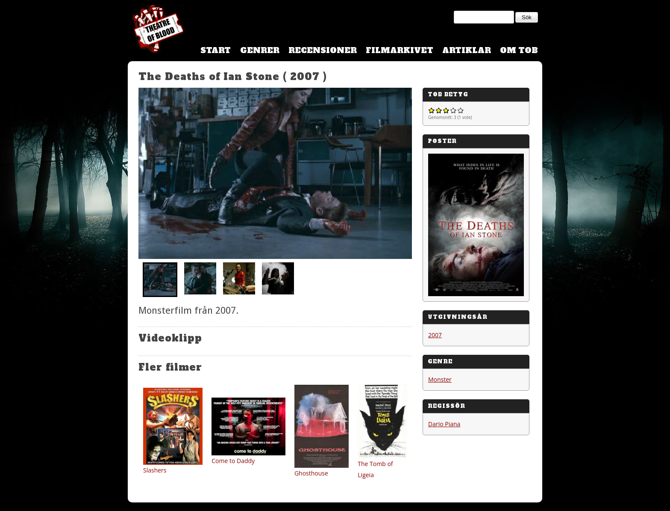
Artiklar (466, 50)
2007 (435, 335)
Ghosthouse (311, 473)
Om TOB (519, 50)
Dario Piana (444, 424)
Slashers (155, 470)
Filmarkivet (399, 50)
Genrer (259, 50)
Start (215, 50)
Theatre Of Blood (155, 30)
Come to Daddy (233, 461)
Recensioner (322, 50)
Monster (440, 379)
